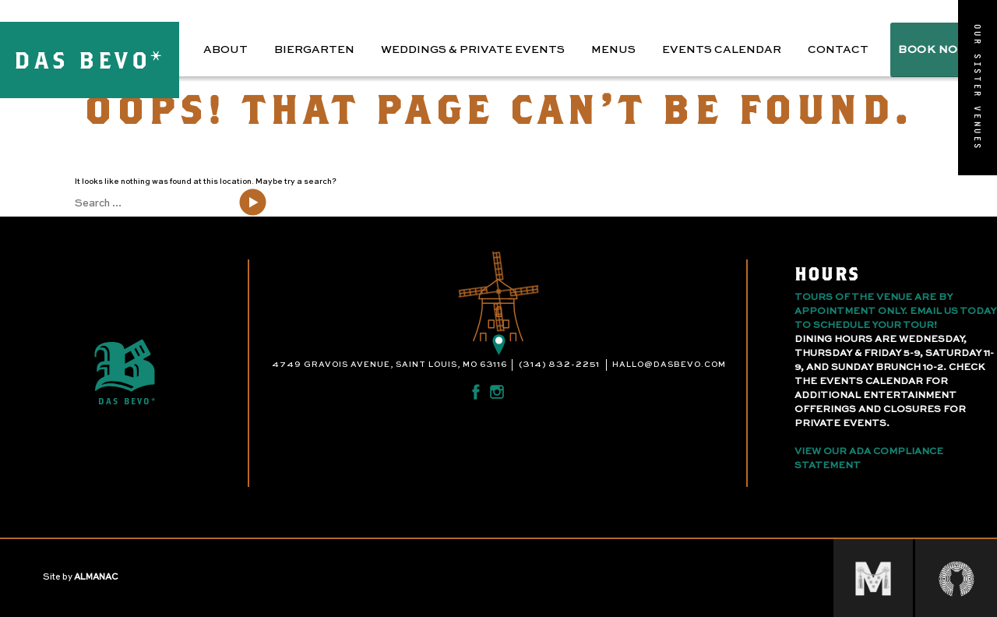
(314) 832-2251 (559, 364)
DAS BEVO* (89, 59)
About (225, 49)
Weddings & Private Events (473, 49)
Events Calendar (721, 49)
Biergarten (314, 49)
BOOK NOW (933, 49)
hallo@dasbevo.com (669, 364)
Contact (838, 49)
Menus (613, 49)
